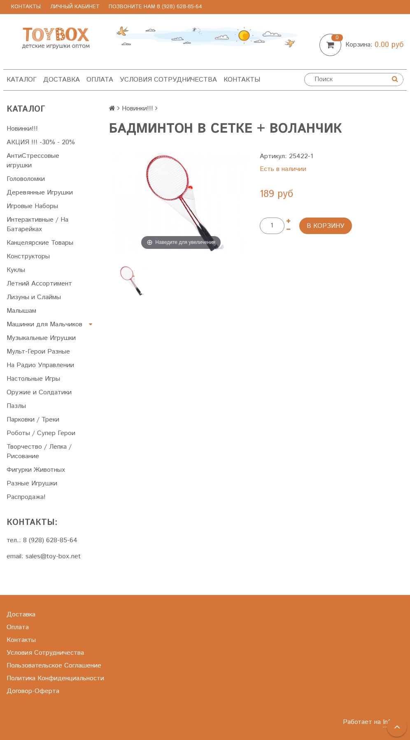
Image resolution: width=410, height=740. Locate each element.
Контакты (26, 7)
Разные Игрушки (32, 483)
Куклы (16, 270)
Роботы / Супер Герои (41, 433)
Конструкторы (28, 256)
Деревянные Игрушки (40, 192)
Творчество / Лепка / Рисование (39, 451)
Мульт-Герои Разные (38, 351)
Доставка (61, 79)
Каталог (22, 79)
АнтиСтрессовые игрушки (33, 160)
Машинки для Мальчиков (44, 324)
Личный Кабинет (75, 7)
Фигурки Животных (36, 470)
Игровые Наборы (32, 206)
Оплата (99, 79)
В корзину (326, 226)
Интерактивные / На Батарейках (37, 224)
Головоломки (26, 179)
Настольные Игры (33, 379)
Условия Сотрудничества (168, 79)
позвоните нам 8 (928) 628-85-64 (155, 7)
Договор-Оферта (33, 691)
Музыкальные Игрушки (41, 338)
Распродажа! (26, 497)
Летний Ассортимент (39, 283)
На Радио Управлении (40, 365)
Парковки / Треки (33, 419)
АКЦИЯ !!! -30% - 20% (41, 142)
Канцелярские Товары (40, 243)
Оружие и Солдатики (39, 392)
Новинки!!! (22, 128)
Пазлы (16, 406)
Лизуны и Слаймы (34, 297)
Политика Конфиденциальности (55, 678)
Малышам (21, 311)
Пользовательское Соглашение (54, 665)
